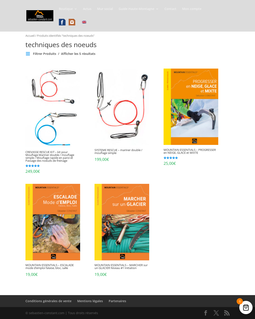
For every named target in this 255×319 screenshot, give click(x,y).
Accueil (30, 36)
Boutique (66, 9)
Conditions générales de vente (48, 301)
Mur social (105, 9)
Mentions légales (90, 301)
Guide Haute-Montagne (136, 9)
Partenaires (117, 301)
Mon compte (191, 9)
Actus (87, 9)
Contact (170, 9)
